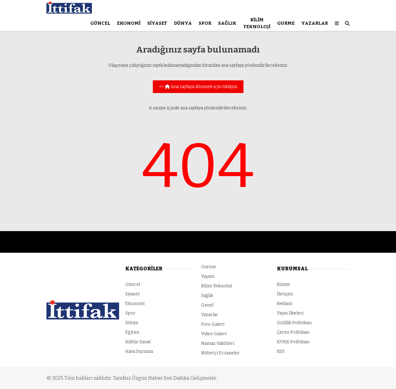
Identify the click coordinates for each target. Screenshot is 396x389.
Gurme (286, 23)
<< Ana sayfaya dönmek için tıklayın (198, 86)
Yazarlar (314, 23)
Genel (207, 305)
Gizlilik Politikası (294, 322)
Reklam (284, 303)
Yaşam (207, 276)
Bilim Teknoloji (256, 23)
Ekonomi (128, 23)
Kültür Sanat (138, 342)
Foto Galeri (212, 324)
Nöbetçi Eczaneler (220, 353)
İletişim (285, 294)
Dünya (183, 23)
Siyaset (157, 23)
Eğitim (132, 332)
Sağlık (227, 23)
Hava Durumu (139, 351)
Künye (283, 284)
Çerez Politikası (293, 332)
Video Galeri (213, 333)
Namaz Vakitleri (217, 343)
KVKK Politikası (293, 342)
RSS (281, 351)
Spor (205, 23)
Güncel (100, 23)
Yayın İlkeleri (290, 313)
